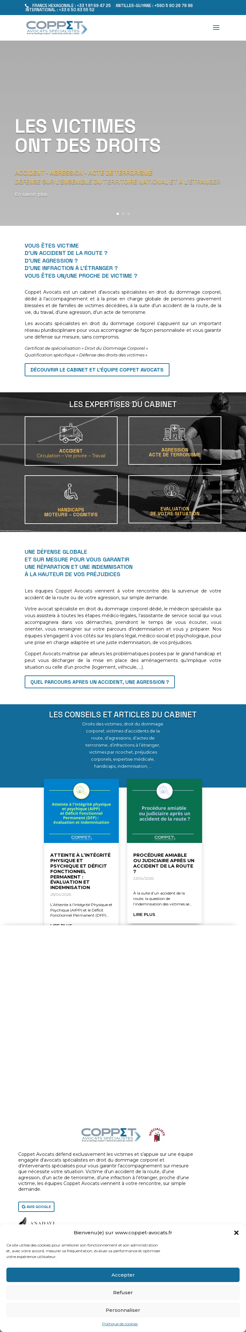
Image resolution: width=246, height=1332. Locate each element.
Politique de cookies (120, 1323)
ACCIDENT (71, 453)
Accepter (123, 1275)
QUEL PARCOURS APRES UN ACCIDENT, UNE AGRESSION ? (99, 682)
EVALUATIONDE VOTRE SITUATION (175, 511)
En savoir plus (33, 207)
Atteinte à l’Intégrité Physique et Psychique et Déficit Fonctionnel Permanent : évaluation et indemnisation (80, 871)
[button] (236, 1233)
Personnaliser (123, 1310)
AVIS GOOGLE (39, 1206)
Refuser (123, 1292)
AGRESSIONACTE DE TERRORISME (175, 452)
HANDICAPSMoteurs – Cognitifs (71, 512)
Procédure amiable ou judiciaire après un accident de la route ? (163, 863)
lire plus (144, 914)
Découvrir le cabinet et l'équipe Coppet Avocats (97, 369)
